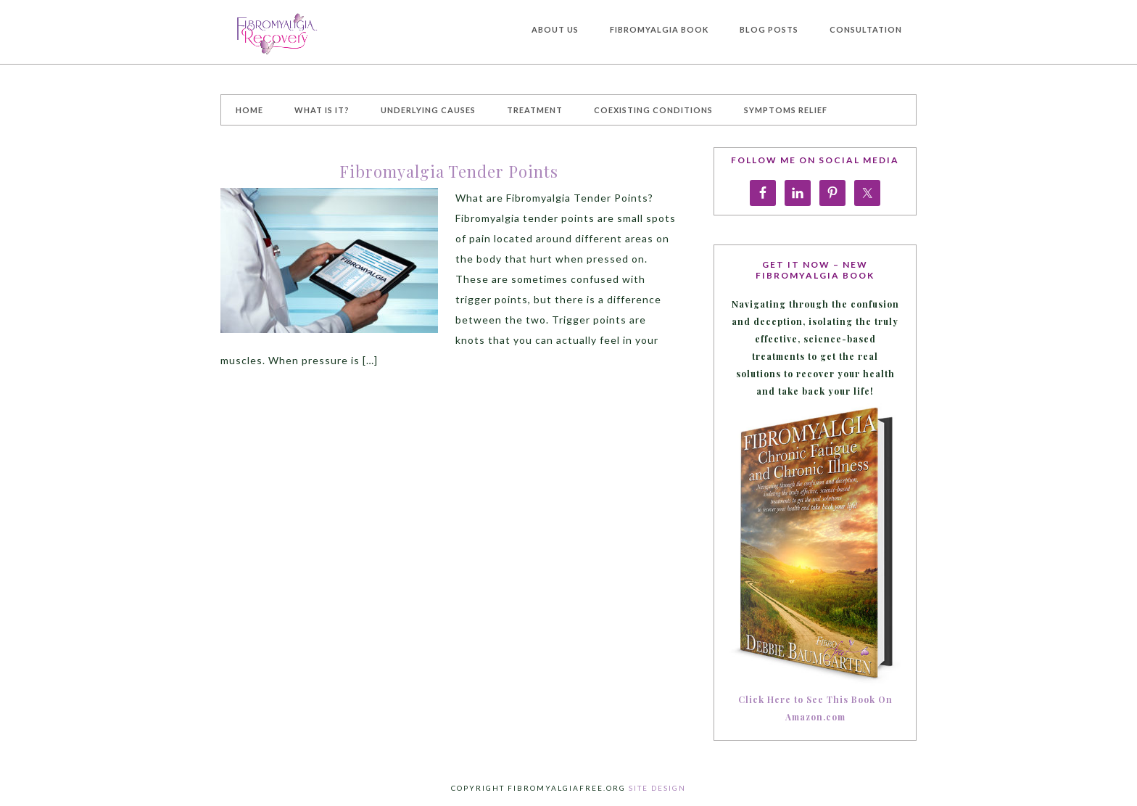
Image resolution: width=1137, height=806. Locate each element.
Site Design (657, 788)
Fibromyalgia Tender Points (448, 171)
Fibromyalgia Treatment (329, 32)
